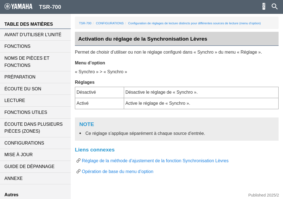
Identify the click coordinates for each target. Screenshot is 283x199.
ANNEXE (13, 178)
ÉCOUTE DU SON (22, 89)
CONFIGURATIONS (24, 143)
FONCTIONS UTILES (25, 112)
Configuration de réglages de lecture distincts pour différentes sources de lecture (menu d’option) (194, 23)
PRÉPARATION (19, 77)
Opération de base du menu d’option (117, 171)
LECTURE (14, 100)
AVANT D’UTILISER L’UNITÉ (32, 34)
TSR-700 (85, 23)
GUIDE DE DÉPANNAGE (29, 166)
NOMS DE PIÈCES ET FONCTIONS (26, 62)
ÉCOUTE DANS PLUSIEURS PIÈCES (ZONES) (33, 128)
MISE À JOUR (18, 154)
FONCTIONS (17, 46)
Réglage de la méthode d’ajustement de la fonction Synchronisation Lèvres (155, 160)
